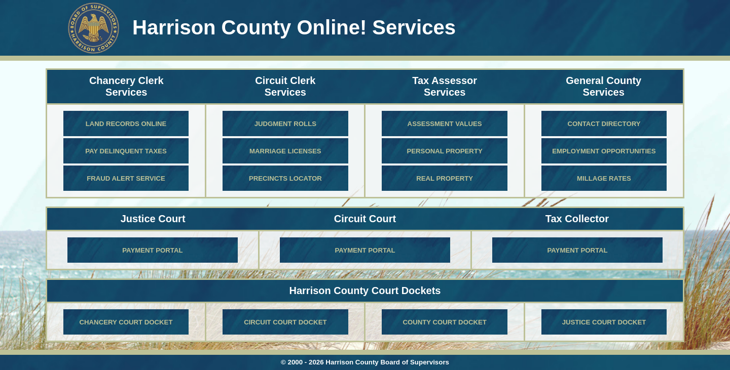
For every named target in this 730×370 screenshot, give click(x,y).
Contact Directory (603, 124)
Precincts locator (285, 178)
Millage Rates (604, 178)
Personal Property (445, 151)
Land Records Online (126, 124)
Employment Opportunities (603, 151)
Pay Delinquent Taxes (126, 151)
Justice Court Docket (604, 322)
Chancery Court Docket (126, 322)
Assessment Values (445, 124)
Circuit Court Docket (285, 322)
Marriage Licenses (285, 151)
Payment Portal (152, 250)
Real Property (444, 178)
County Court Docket (444, 322)
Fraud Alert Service (126, 178)
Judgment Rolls (285, 124)
